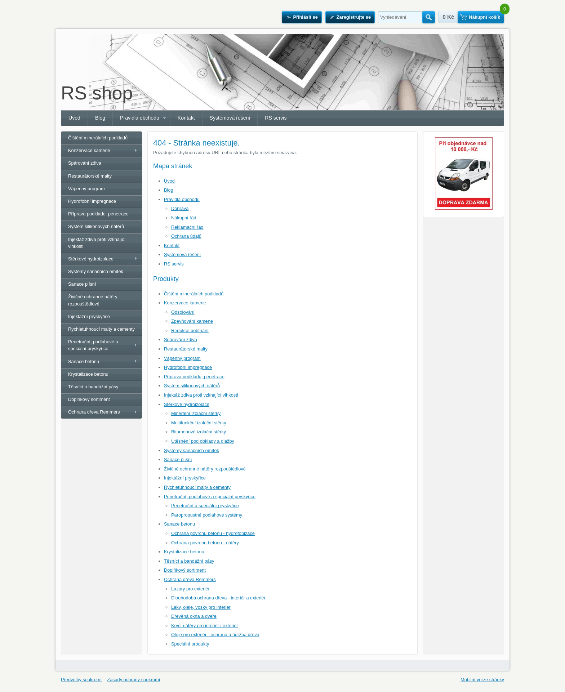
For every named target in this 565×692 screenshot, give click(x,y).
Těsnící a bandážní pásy (189, 561)
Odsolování (183, 312)
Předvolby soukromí (81, 679)
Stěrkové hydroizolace (186, 404)
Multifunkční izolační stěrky (198, 422)
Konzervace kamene (185, 302)
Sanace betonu (179, 524)
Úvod (74, 118)
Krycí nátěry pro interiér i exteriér (204, 625)
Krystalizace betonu (184, 551)
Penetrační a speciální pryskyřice (205, 505)
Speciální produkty (190, 644)
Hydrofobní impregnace (188, 367)
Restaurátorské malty (186, 349)
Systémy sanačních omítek (191, 450)
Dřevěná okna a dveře (194, 616)
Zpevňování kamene (192, 321)
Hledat (428, 17)
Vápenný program (182, 358)
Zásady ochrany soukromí (133, 679)
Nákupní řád (183, 217)
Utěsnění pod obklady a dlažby (202, 441)
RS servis (275, 118)
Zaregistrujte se (354, 17)
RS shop (97, 92)
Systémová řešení (230, 118)
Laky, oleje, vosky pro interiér (201, 607)
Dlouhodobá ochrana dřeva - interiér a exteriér (218, 598)
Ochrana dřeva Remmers (190, 579)
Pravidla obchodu (139, 118)
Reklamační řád (187, 227)
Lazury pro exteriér (190, 588)
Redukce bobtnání (190, 330)
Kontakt (186, 118)
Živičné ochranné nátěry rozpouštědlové (205, 469)
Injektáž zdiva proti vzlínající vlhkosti (201, 395)
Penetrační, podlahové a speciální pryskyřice (209, 496)
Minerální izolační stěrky (196, 413)
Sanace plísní (178, 459)
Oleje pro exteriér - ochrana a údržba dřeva (215, 634)
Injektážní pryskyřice (185, 478)
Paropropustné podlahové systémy (206, 515)
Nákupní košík (484, 17)
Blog (100, 118)
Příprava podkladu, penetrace (194, 376)
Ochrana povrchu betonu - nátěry (205, 542)
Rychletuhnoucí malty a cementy (197, 487)
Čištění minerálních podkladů (193, 293)
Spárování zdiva (180, 339)
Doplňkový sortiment (185, 570)
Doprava (179, 208)
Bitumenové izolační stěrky (198, 431)
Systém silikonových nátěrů (192, 385)
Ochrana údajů (186, 236)
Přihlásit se (305, 17)
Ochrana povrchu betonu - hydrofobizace (213, 533)
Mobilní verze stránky (482, 679)
